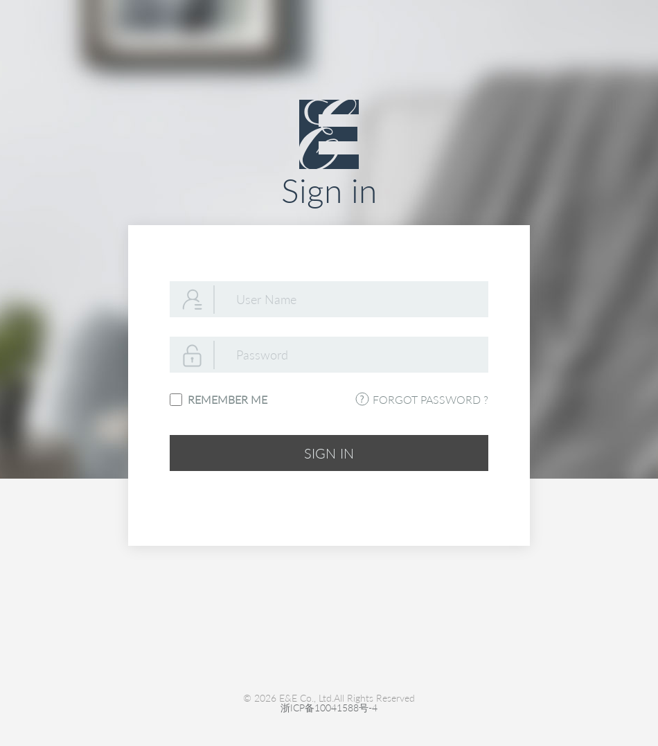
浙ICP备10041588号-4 (329, 708)
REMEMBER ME (224, 399)
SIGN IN (328, 453)
